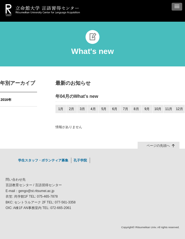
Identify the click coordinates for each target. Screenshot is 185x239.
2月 (71, 109)
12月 (179, 109)
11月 (168, 109)
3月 (82, 109)
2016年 (6, 100)
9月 (147, 109)
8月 (136, 109)
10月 (157, 109)
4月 (93, 109)
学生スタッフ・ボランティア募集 (43, 160)
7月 (125, 109)
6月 (114, 109)
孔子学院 (80, 160)
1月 (61, 109)
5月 (104, 109)
